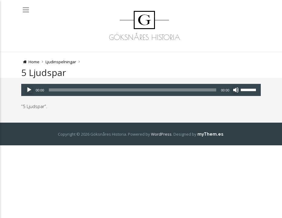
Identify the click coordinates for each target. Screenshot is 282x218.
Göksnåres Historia (144, 37)
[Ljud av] (236, 90)
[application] (141, 90)
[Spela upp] (29, 90)
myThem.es (210, 134)
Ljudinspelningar (60, 61)
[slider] (132, 89)
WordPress (161, 134)
